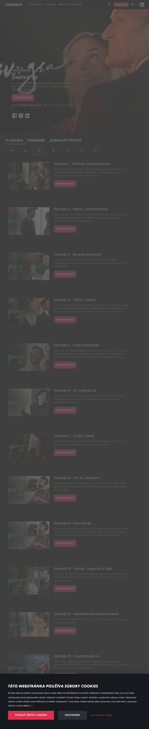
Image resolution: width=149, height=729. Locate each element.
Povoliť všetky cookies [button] (31, 715)
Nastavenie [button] (72, 715)
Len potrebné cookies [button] (101, 715)
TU (31, 705)
